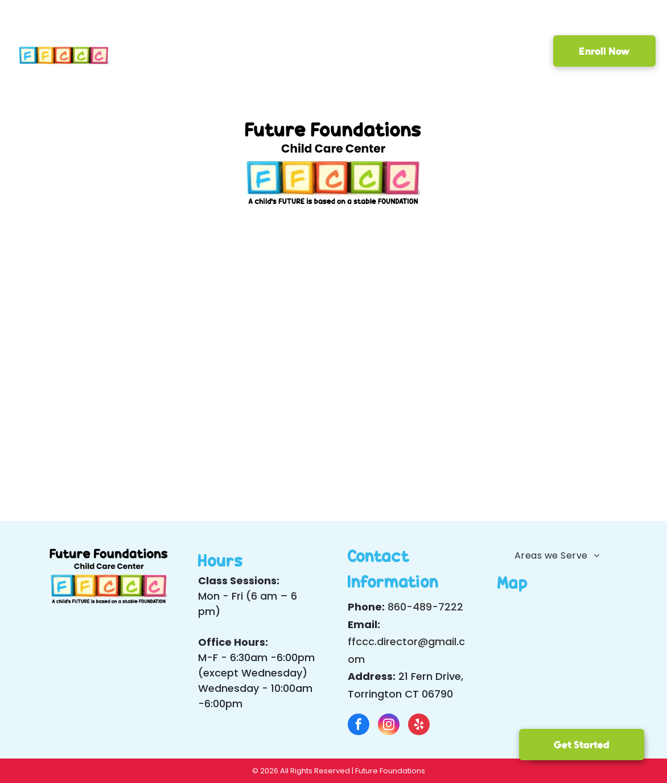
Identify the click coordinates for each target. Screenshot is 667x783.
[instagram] (389, 726)
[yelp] (419, 726)
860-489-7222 (425, 607)
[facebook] (358, 726)
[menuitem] (155, 53)
